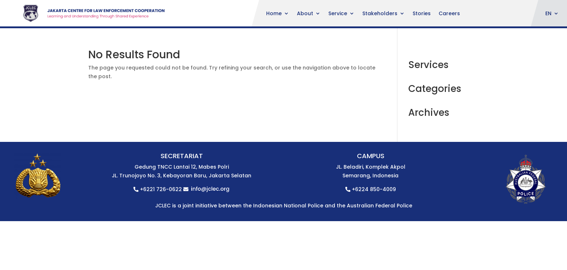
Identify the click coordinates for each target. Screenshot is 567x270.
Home (274, 14)
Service (337, 14)
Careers (449, 14)
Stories (422, 14)
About (305, 14)
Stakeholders (379, 14)
